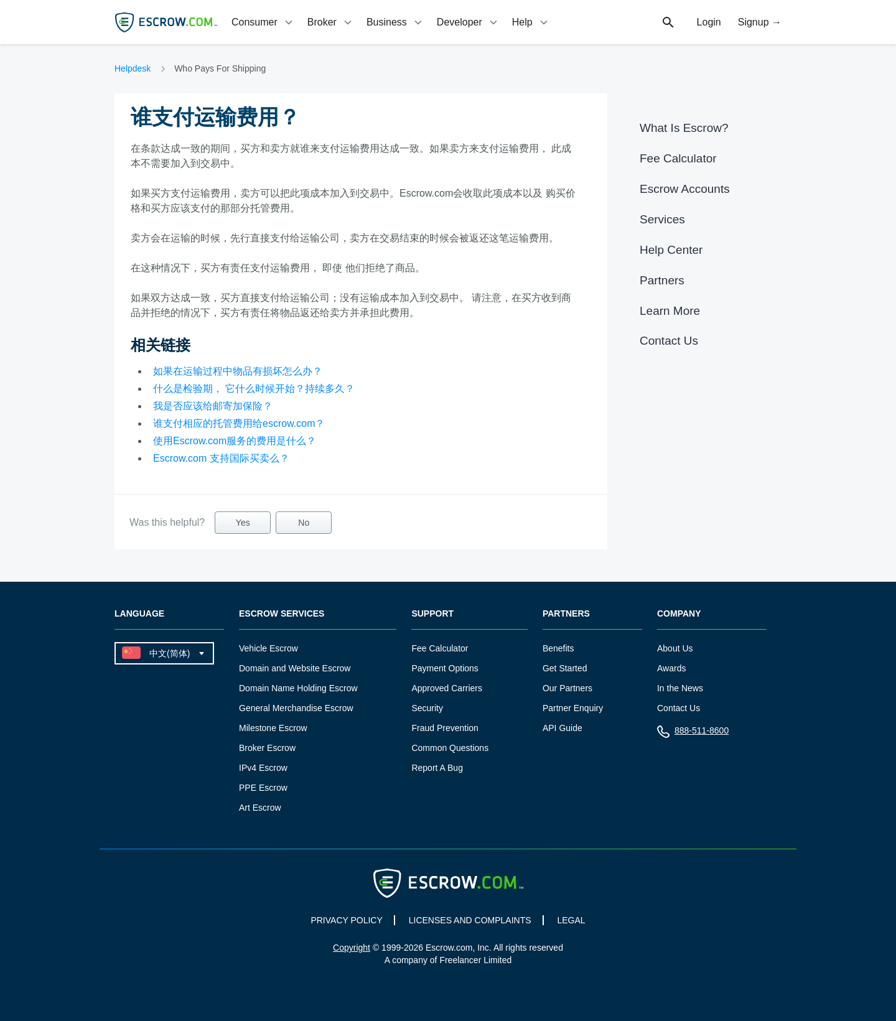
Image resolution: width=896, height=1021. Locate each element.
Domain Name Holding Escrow (298, 688)
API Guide (562, 728)
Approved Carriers (446, 688)
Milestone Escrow (273, 728)
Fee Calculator (678, 158)
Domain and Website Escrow (294, 668)
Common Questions (449, 748)
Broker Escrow (267, 748)
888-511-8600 (693, 733)
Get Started (565, 668)
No (303, 523)
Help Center (671, 249)
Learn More (670, 310)
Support (432, 613)
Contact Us (669, 340)
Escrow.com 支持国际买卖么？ (221, 458)
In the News (680, 688)
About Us (675, 648)
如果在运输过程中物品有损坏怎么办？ (237, 371)
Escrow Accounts (685, 188)
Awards (671, 668)
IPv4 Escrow (263, 768)
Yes (243, 523)
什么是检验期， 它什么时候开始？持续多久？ (254, 388)
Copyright (351, 948)
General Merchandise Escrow (296, 708)
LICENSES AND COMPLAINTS (470, 920)
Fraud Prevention (444, 728)
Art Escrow (260, 808)
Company (679, 613)
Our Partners (567, 688)
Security (427, 708)
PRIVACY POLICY (346, 920)
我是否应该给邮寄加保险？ (213, 406)
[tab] (263, 22)
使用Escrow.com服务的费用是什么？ (234, 441)
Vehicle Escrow (268, 648)
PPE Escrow (263, 788)
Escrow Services (281, 613)
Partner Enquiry (573, 708)
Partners (662, 280)
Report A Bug (437, 768)
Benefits (558, 648)
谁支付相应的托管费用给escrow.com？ (239, 423)
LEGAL (571, 920)
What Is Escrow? (684, 127)
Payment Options (444, 668)
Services (662, 219)
